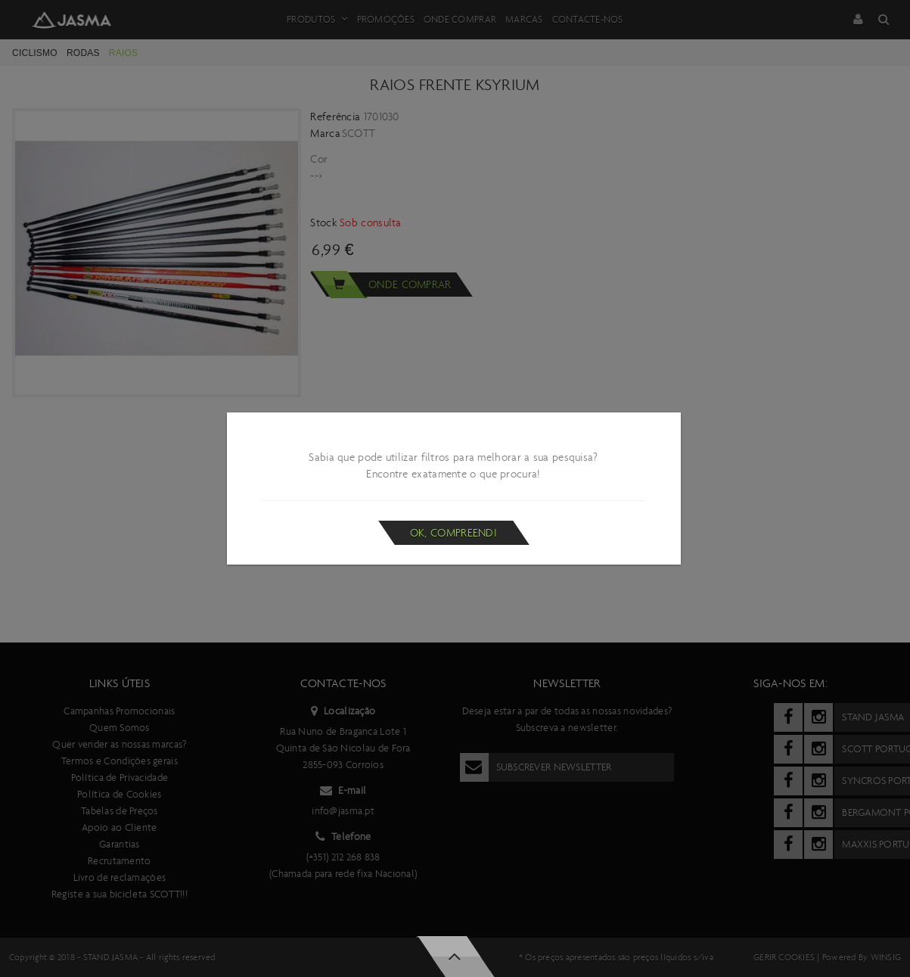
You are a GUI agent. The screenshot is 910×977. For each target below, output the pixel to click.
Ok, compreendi (453, 533)
